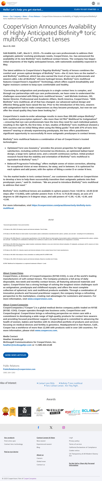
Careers (39, 458)
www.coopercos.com (46, 330)
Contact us (41, 464)
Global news (41, 461)
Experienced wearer (44, 444)
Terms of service (75, 444)
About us (40, 455)
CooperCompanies (30, 478)
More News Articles (15, 355)
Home (5, 16)
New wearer (41, 440)
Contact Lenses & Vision (46, 437)
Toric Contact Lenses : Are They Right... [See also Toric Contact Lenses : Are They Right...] (62, 385)
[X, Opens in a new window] (51, 428)
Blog (38, 447)
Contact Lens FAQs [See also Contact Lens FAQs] (46, 383)
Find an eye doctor (11, 451)
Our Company (15, 16)
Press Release (34, 16)
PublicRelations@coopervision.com (19, 369)
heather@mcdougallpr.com (17, 345)
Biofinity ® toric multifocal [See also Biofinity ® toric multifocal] (71, 383)
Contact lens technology (13, 444)
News (25, 16)
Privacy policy (74, 440)
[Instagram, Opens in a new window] (63, 428)
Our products (9, 437)
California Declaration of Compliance (83, 447)
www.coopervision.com (40, 299)
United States (93, 3)
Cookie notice (74, 450)
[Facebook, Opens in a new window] (38, 428)
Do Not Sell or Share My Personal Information (81, 464)
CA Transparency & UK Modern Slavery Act (83, 454)
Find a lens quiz (10, 440)
